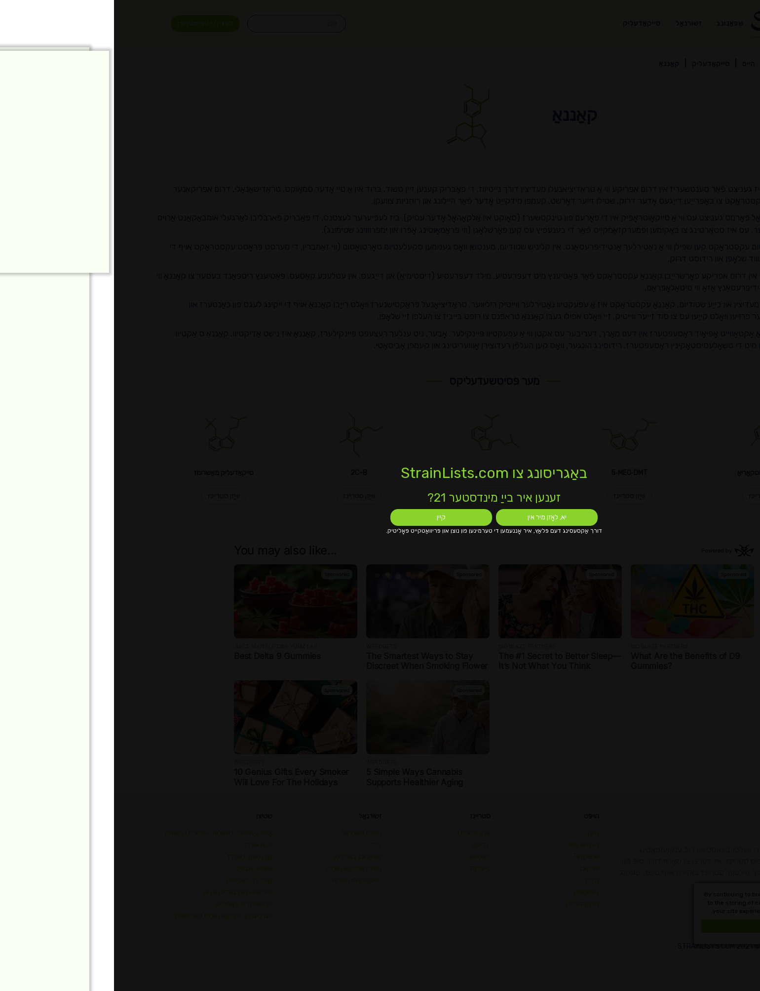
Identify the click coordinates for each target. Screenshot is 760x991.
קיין (327, 517)
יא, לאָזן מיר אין (433, 517)
